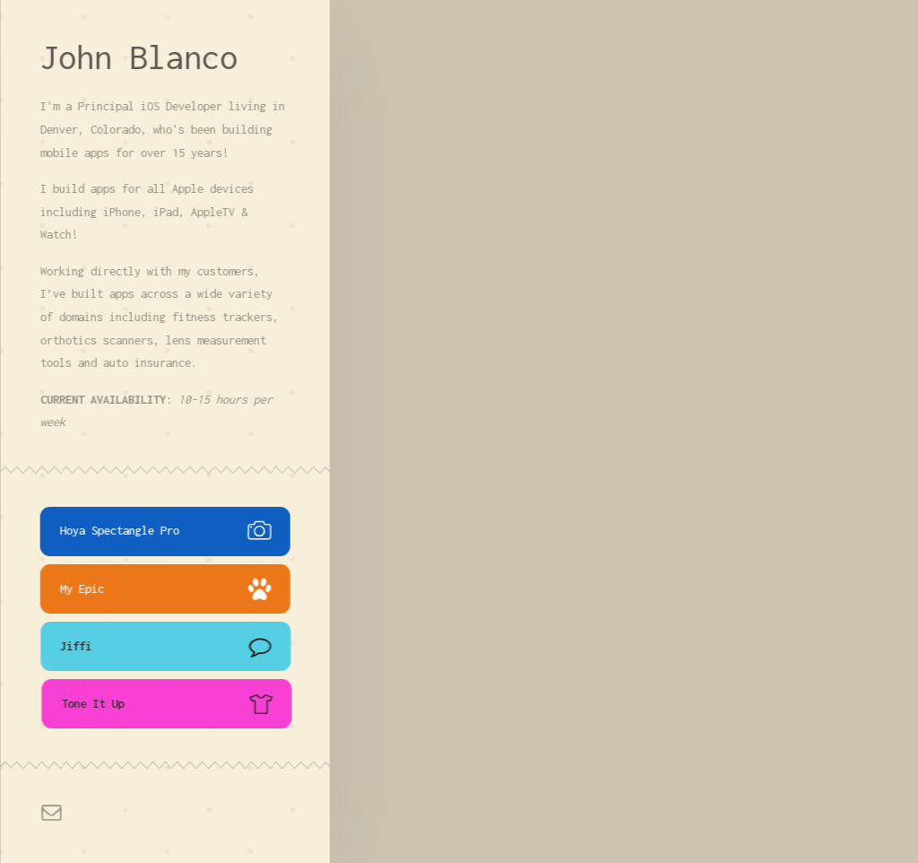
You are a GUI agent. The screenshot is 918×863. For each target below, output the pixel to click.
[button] (166, 531)
